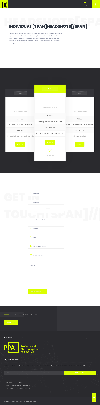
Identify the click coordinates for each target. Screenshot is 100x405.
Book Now (20, 144)
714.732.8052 (17, 382)
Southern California (22, 389)
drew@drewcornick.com (21, 385)
